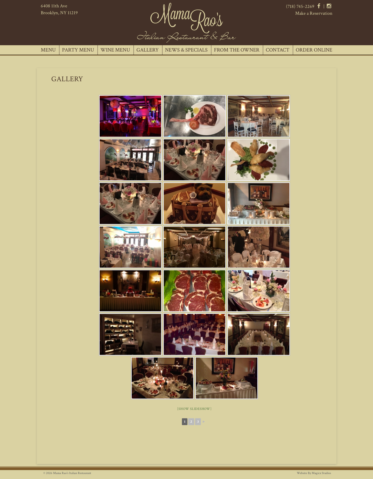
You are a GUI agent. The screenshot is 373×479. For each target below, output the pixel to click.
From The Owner (236, 50)
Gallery (147, 50)
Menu (48, 50)
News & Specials (186, 50)
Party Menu (78, 50)
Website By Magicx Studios (314, 473)
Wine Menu (115, 50)
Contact (277, 50)
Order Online (314, 50)
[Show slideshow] (194, 409)
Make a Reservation (314, 13)
